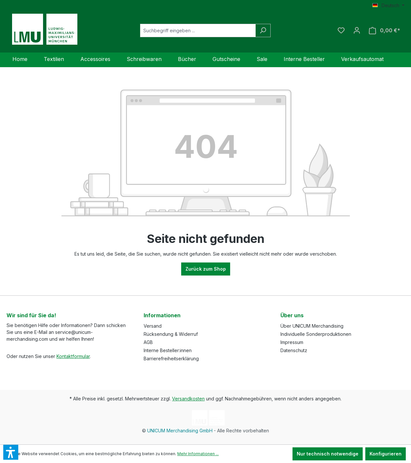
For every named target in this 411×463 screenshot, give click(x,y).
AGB (148, 342)
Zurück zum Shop (205, 269)
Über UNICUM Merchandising (311, 326)
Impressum (291, 342)
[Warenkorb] (384, 30)
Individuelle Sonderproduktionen (315, 334)
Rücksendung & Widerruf (171, 334)
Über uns (292, 315)
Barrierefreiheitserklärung (171, 358)
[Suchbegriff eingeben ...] (198, 30)
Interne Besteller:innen (168, 350)
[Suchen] (263, 30)
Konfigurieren (386, 453)
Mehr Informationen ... (198, 453)
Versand (153, 326)
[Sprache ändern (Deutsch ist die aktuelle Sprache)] (388, 5)
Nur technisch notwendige (327, 453)
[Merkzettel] (341, 30)
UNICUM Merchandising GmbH (180, 430)
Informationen (162, 315)
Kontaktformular (73, 356)
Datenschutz (293, 350)
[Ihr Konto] (357, 30)
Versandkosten (188, 398)
